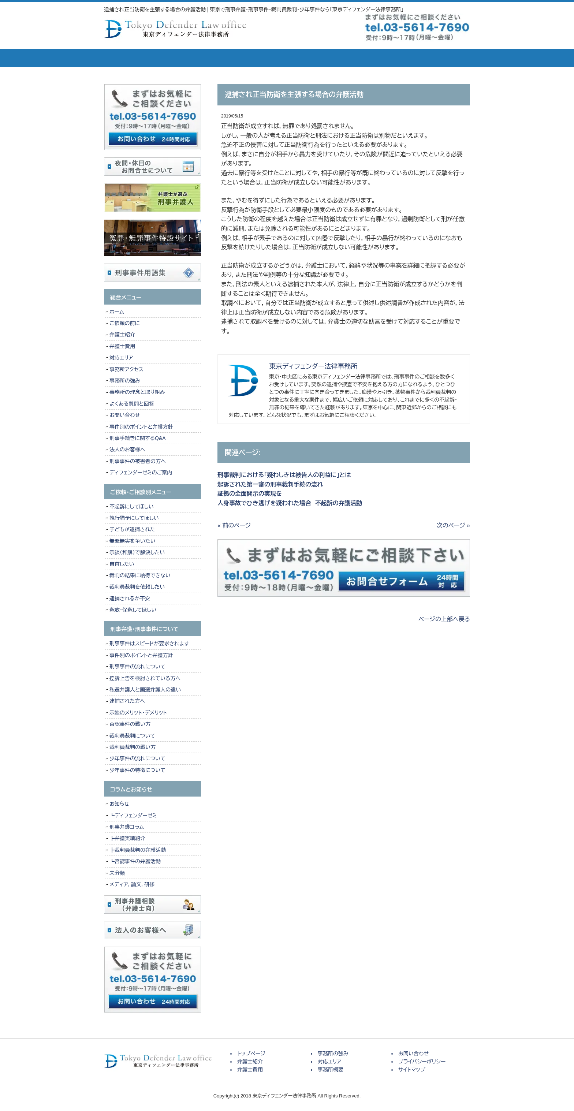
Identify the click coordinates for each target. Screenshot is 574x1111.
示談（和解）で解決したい (137, 552)
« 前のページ (234, 525)
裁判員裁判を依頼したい (137, 587)
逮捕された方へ (127, 701)
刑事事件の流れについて (137, 667)
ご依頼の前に (124, 323)
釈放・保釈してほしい (132, 610)
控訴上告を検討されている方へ (144, 678)
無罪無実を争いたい (132, 541)
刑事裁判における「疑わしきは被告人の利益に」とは (284, 475)
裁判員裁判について (132, 736)
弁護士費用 (232, 58)
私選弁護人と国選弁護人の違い (145, 690)
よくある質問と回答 (131, 404)
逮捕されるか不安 (129, 598)
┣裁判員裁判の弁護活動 (137, 850)
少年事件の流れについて (137, 758)
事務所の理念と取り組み (137, 392)
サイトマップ (411, 1070)
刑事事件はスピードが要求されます (149, 643)
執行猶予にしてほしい (134, 518)
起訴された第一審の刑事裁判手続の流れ (270, 484)
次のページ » (453, 525)
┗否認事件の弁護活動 (135, 861)
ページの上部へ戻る (444, 619)
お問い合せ (440, 58)
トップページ (129, 58)
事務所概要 (385, 58)
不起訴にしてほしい (131, 507)
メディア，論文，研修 (131, 884)
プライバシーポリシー (422, 1062)
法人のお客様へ (127, 449)
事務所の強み (283, 58)
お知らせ (119, 804)
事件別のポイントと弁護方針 (141, 427)
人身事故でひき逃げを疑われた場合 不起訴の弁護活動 (289, 503)
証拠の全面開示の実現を (249, 494)
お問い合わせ (124, 415)
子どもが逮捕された (132, 529)
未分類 (117, 873)
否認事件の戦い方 (129, 724)
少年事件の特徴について (137, 770)
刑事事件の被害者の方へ (137, 461)
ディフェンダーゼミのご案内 (140, 473)
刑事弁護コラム (126, 827)
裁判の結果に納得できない (140, 575)
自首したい (121, 564)
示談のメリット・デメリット (138, 713)
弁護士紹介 (180, 58)
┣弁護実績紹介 (127, 838)
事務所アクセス (126, 369)
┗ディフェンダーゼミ (133, 816)
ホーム (116, 312)
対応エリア (334, 58)
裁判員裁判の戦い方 (132, 747)
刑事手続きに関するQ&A (137, 438)
